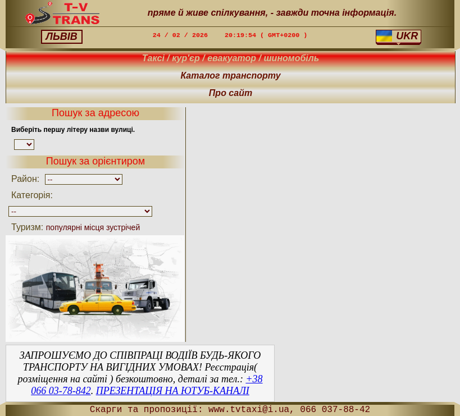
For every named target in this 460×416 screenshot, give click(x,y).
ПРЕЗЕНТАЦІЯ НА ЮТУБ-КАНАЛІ (172, 390)
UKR (397, 36)
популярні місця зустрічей (93, 227)
